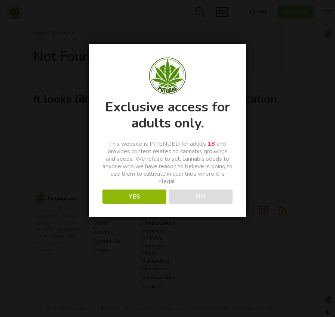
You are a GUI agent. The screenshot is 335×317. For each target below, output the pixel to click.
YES (134, 197)
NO (200, 197)
